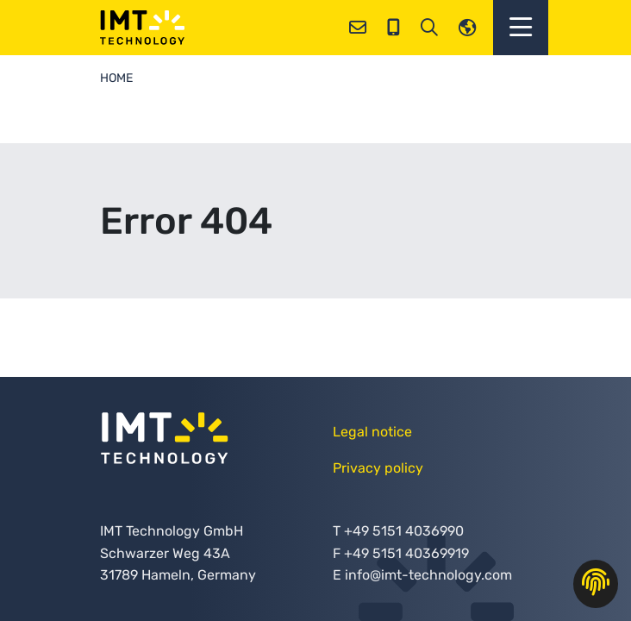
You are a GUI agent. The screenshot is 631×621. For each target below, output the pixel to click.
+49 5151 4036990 (404, 531)
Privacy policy (378, 468)
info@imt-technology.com (428, 575)
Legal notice (372, 431)
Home (116, 78)
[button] (520, 27)
